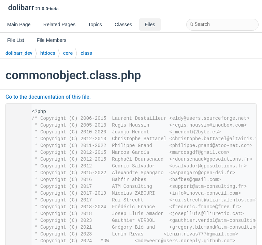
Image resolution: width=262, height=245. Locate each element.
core (68, 53)
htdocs (47, 53)
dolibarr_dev (18, 53)
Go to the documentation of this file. (48, 97)
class (86, 53)
